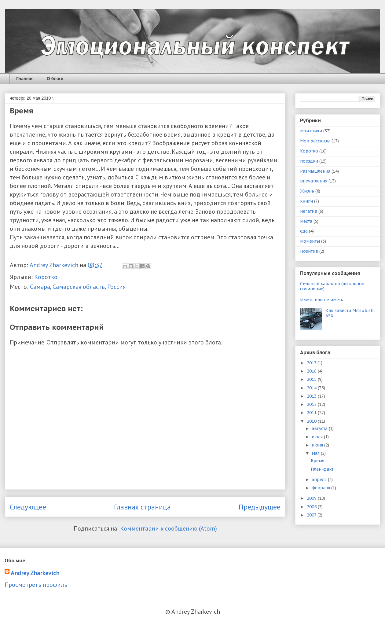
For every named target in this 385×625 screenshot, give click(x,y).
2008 (312, 506)
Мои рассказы (315, 141)
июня (318, 445)
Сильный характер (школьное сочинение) (332, 286)
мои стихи (311, 131)
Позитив (309, 251)
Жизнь (307, 191)
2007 (312, 515)
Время (317, 460)
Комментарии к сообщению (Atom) (168, 528)
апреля (320, 479)
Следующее (28, 507)
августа (320, 428)
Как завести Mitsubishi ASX (350, 313)
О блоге (55, 78)
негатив (308, 211)
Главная (25, 78)
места (306, 221)
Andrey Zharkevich (35, 573)
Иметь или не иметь (321, 300)
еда (304, 231)
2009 (312, 498)
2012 (312, 404)
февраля (321, 488)
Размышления (315, 171)
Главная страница (142, 507)
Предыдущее (259, 507)
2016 (312, 371)
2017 (312, 363)
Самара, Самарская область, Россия (78, 287)
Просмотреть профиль (36, 585)
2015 (312, 379)
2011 (312, 412)
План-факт (322, 469)
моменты (310, 241)
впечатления (313, 181)
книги (306, 201)
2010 (312, 421)
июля (318, 436)
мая (316, 453)
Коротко (45, 277)
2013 (312, 396)
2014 (312, 388)
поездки (309, 161)
